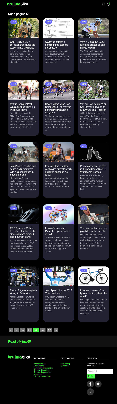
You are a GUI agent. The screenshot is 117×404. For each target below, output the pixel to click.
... (16, 330)
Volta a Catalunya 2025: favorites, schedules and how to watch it (92, 44)
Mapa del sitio (39, 364)
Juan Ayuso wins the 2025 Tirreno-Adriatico (58, 292)
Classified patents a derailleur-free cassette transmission (56, 44)
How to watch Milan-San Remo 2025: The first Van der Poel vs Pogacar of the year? (58, 108)
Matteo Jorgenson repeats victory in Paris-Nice (23, 292)
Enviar (90, 376)
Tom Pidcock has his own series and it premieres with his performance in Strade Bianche (23, 170)
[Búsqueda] (103, 4)
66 (42, 330)
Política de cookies (41, 370)
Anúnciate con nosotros (43, 368)
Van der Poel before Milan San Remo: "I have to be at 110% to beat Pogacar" (93, 107)
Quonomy (64, 366)
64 (29, 330)
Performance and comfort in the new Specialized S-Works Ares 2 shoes (93, 169)
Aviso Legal (39, 366)
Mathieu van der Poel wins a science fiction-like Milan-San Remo (22, 107)
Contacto (37, 374)
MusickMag (65, 364)
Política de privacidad (42, 372)
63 (22, 330)
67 (49, 330)
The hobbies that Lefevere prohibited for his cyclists (93, 230)
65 (35, 330)
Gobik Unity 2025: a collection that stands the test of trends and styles (22, 44)
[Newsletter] (108, 4)
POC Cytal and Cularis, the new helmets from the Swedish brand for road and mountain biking (23, 232)
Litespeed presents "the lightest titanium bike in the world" (93, 293)
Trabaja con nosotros (42, 376)
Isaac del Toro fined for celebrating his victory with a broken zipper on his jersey (58, 170)
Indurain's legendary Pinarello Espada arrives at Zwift (57, 231)
